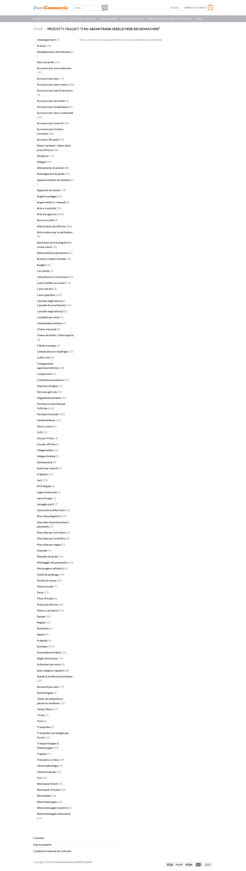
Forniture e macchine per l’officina (169, 18)
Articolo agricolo (133, 18)
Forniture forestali (83, 18)
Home (38, 29)
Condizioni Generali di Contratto (52, 851)
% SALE (198, 18)
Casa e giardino (108, 18)
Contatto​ (38, 837)
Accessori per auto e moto (50, 18)
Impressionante (42, 844)
